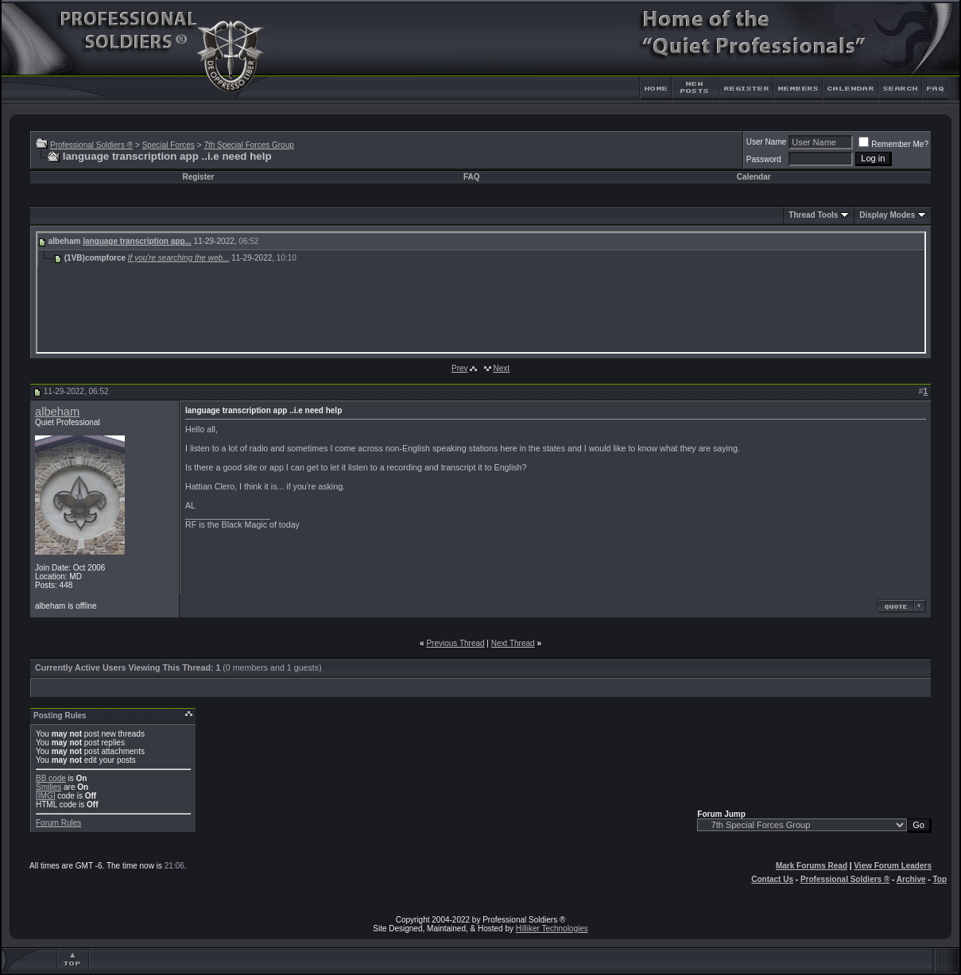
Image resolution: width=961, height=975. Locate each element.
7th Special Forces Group (248, 145)
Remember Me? (893, 144)
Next (501, 368)
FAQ (471, 176)
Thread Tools (813, 215)
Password (763, 159)
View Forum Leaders (893, 865)
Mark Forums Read (811, 865)
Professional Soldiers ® (91, 145)
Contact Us (772, 879)
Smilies (48, 787)
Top (939, 879)
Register (198, 176)
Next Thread (513, 643)
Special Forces (168, 145)
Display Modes (887, 215)
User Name (766, 141)
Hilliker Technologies (552, 928)
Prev (459, 368)
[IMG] (45, 795)
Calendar (754, 176)
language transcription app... (137, 241)
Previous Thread (455, 643)
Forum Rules (58, 822)
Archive (911, 879)
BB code (51, 778)
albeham (57, 411)
